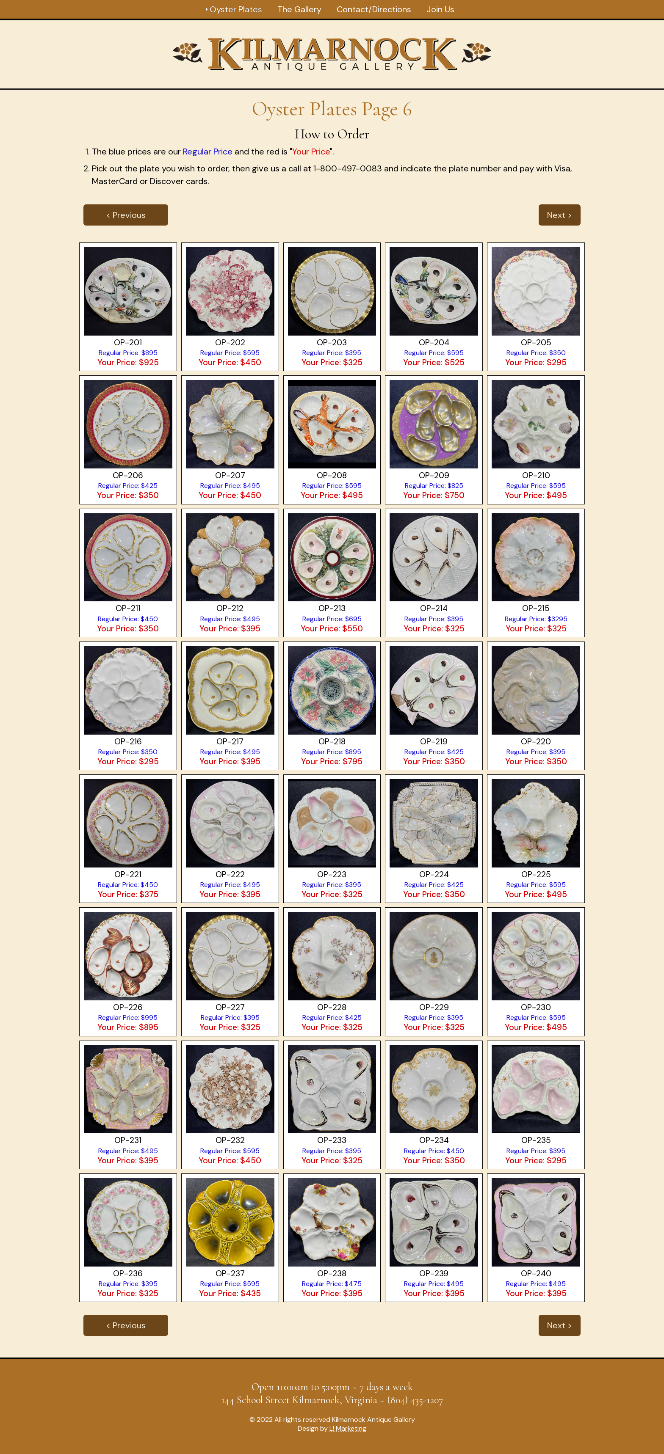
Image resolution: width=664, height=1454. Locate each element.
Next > (559, 214)
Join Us (440, 9)
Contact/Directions (374, 9)
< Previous (126, 214)
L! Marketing (347, 1428)
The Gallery (299, 9)
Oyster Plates (236, 9)
